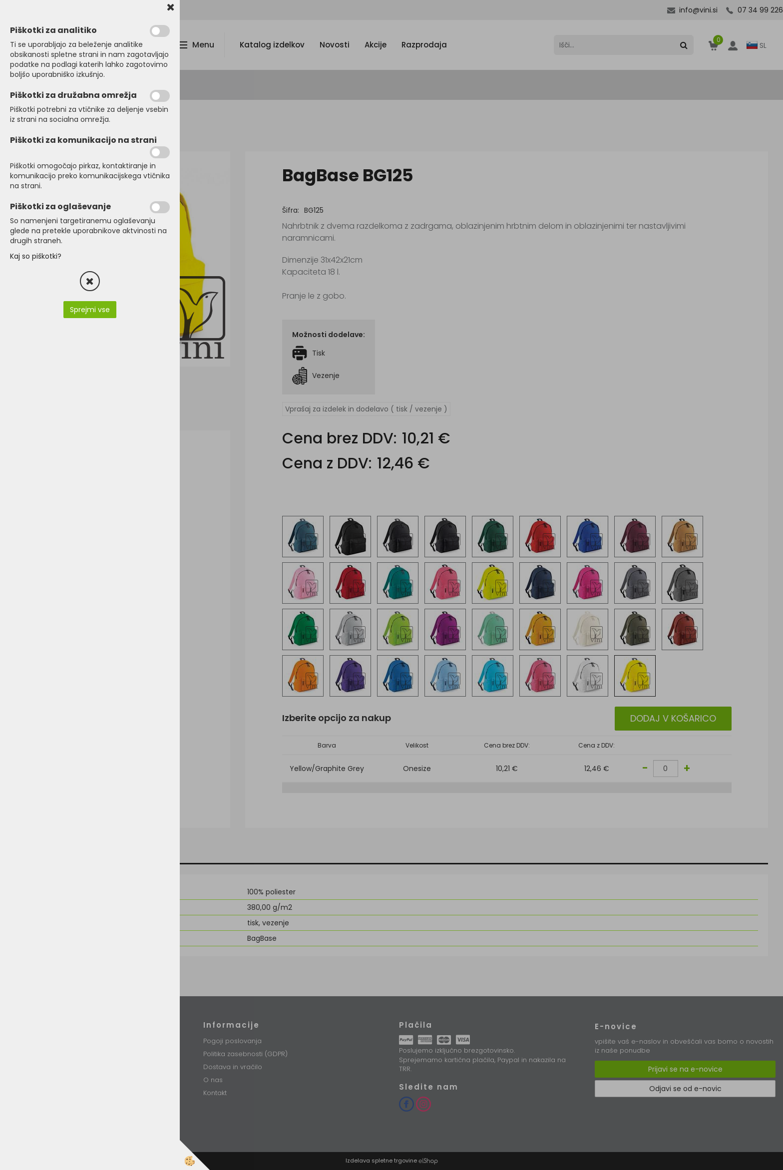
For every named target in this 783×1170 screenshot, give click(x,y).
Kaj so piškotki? (35, 256)
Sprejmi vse (90, 310)
